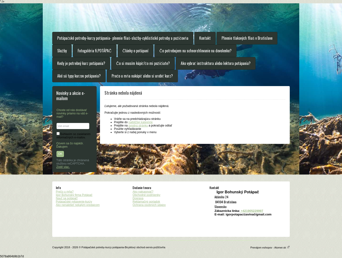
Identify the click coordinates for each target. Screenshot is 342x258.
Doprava (138, 198)
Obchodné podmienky (146, 195)
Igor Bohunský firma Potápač (74, 195)
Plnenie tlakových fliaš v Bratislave (247, 38)
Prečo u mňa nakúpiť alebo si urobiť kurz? (142, 76)
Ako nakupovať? (143, 191)
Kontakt (205, 38)
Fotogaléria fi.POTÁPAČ (95, 51)
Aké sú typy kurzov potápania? (79, 76)
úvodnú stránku (138, 125)
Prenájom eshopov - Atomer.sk (270, 247)
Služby (62, 51)
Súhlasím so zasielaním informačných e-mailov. (73, 135)
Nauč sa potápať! (67, 198)
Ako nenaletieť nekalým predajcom (78, 205)
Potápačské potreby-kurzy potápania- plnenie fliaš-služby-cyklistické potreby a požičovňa (122, 38)
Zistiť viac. (63, 167)
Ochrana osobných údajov (149, 205)
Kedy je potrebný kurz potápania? (81, 63)
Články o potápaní (136, 51)
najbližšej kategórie (140, 122)
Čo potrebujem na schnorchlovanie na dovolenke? (195, 51)
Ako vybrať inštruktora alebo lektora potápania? (216, 63)
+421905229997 (251, 211)
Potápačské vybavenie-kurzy (74, 201)
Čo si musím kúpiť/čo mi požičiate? (143, 63)
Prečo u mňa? (65, 191)
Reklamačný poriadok (146, 201)
